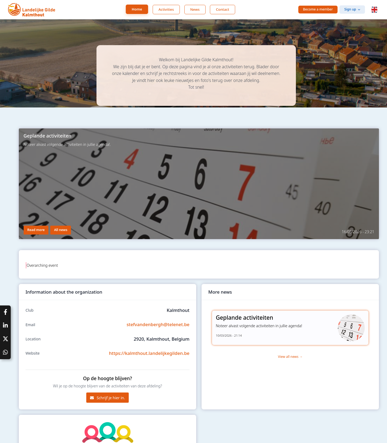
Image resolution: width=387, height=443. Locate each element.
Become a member (318, 9)
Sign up (350, 9)
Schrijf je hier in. (107, 397)
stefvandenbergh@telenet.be (158, 324)
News (195, 9)
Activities (166, 9)
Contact (222, 9)
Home (137, 9)
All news (60, 230)
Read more (36, 230)
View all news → (290, 356)
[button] (374, 9)
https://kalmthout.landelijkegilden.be (149, 353)
